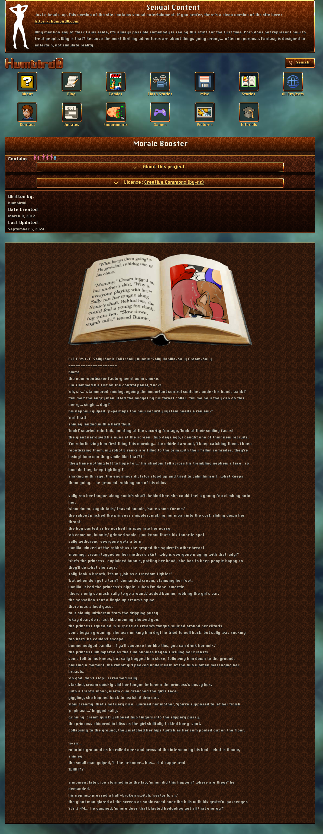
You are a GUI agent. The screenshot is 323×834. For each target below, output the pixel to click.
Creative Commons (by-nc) (174, 182)
